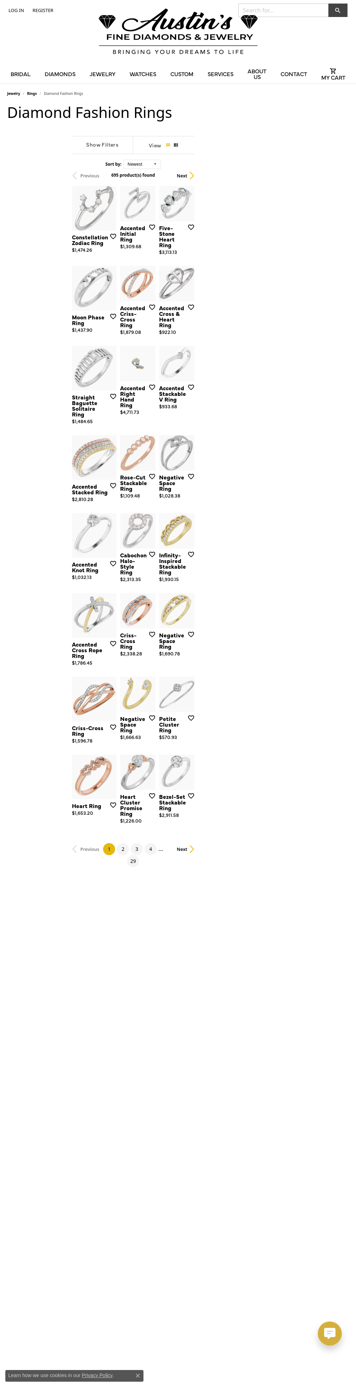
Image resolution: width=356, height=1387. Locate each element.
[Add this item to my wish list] (159, 280)
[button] (15, 10)
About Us (257, 73)
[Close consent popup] (138, 1376)
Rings (32, 93)
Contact (294, 74)
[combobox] (283, 10)
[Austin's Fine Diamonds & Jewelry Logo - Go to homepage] (178, 32)
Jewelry (102, 74)
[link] (42, 10)
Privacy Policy (97, 1375)
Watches (143, 74)
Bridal (20, 74)
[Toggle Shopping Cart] (333, 74)
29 (242, 1140)
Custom (181, 74)
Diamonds (60, 74)
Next (336, 175)
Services (220, 74)
